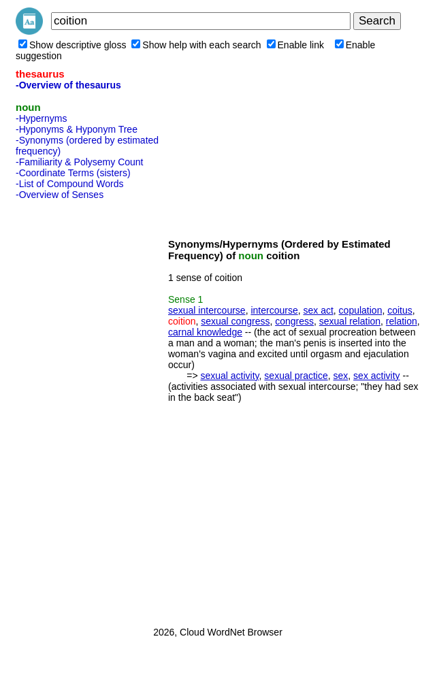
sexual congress (235, 321)
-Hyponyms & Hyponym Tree (76, 129)
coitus (399, 310)
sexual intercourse (207, 310)
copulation (361, 310)
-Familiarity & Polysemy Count (80, 162)
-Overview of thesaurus (68, 85)
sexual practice (295, 375)
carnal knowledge (205, 332)
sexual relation (349, 321)
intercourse (273, 310)
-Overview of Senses (59, 194)
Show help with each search (196, 44)
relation (401, 321)
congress (294, 321)
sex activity (376, 375)
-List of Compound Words (69, 183)
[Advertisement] (70, 409)
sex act (318, 310)
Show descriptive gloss (72, 44)
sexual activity (229, 375)
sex (341, 375)
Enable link (296, 44)
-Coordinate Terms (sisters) (73, 172)
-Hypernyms (41, 118)
